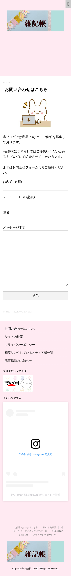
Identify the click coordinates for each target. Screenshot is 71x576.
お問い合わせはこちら (20, 328)
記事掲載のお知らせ (18, 360)
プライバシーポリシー (20, 344)
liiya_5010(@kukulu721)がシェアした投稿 (35, 494)
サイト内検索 (14, 336)
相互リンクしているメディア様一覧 (29, 352)
